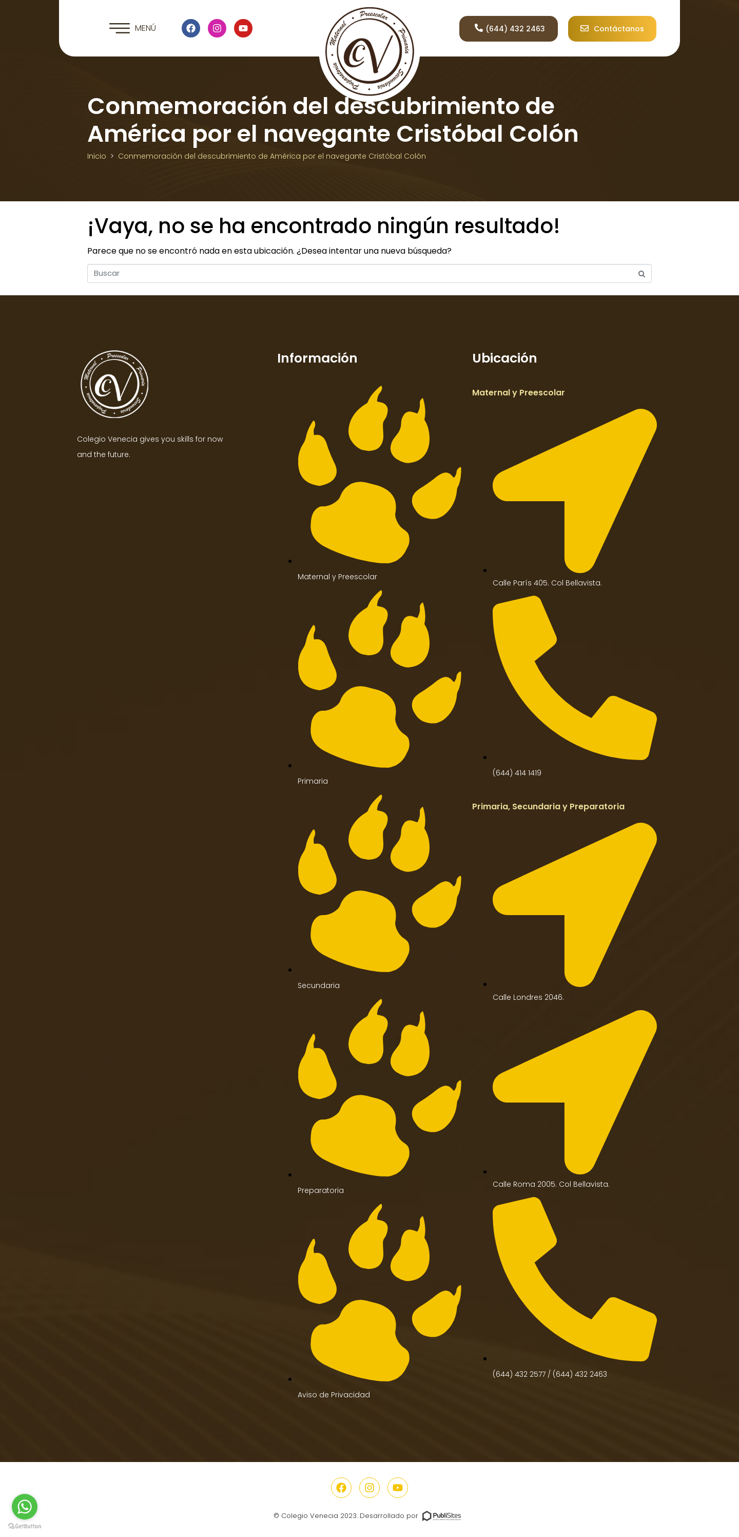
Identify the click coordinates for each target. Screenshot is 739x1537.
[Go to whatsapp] (24, 1507)
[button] (132, 28)
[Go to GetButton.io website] (24, 1526)
